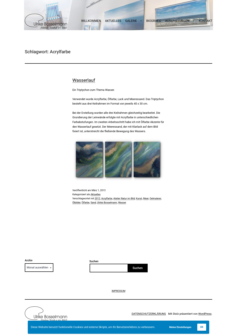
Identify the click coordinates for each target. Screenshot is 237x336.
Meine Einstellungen (180, 327)
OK (201, 327)
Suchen (93, 261)
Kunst (139, 198)
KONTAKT (205, 21)
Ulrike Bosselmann (107, 202)
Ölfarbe (85, 202)
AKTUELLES (113, 21)
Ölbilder (76, 202)
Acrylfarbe (106, 198)
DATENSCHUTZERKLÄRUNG (149, 313)
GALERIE (131, 21)
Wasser (122, 202)
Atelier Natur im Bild (124, 198)
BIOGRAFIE (153, 21)
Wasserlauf (83, 80)
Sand (93, 202)
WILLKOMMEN (91, 21)
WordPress (204, 313)
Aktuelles (96, 194)
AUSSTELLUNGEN (177, 21)
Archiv (28, 260)
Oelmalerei (155, 198)
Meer (145, 198)
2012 (97, 198)
